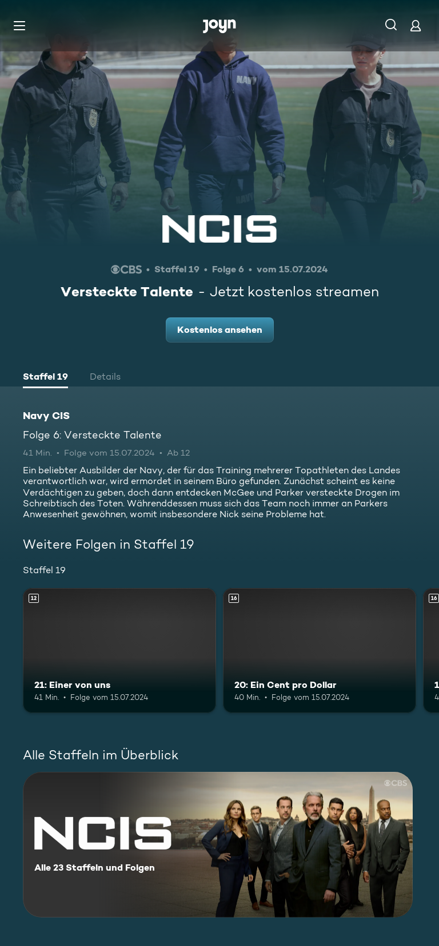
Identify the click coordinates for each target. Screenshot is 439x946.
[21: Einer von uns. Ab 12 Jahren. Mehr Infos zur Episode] (119, 651)
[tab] (45, 378)
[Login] (416, 25)
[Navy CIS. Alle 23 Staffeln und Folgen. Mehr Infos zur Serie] (218, 844)
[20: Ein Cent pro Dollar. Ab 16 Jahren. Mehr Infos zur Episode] (319, 651)
